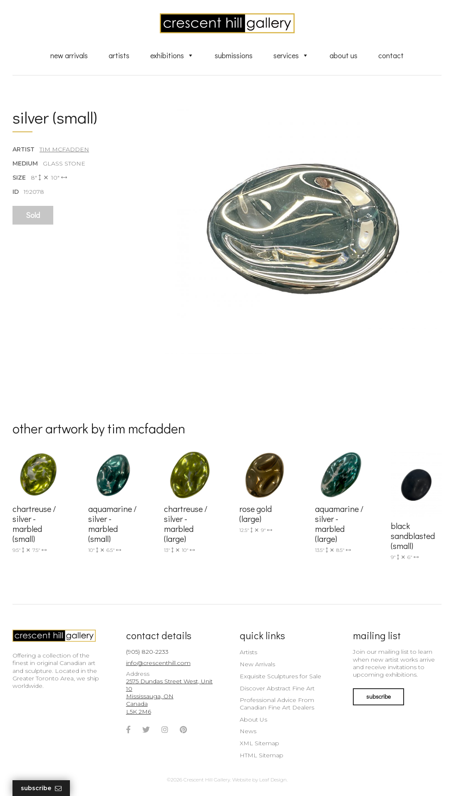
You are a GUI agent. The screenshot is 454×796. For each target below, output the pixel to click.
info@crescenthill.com (158, 663)
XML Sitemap (259, 743)
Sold (33, 215)
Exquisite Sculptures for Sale (280, 676)
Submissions (234, 55)
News (248, 731)
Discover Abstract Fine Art (277, 688)
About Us (343, 55)
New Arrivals (69, 55)
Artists (119, 55)
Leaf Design (273, 779)
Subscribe (41, 788)
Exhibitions (172, 55)
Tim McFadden (64, 149)
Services (291, 55)
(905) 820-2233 (147, 651)
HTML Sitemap (261, 755)
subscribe (378, 696)
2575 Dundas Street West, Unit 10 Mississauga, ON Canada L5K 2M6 (169, 696)
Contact (391, 55)
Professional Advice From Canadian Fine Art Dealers (277, 703)
